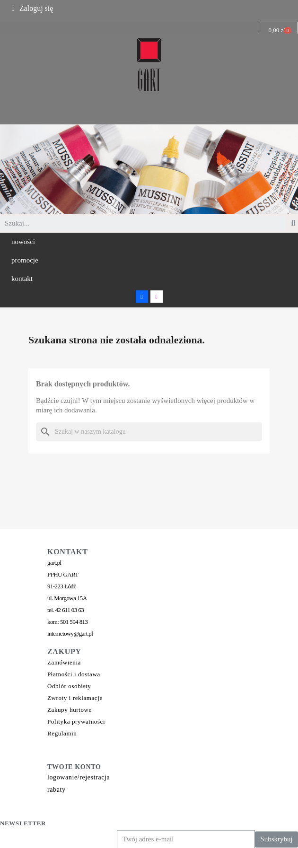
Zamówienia (64, 662)
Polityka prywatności (76, 721)
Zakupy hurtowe (69, 709)
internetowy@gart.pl (70, 633)
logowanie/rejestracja (78, 777)
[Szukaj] (149, 431)
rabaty (56, 789)
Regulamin (62, 733)
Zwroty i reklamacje (75, 697)
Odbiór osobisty (69, 686)
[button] (23, 242)
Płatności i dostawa (73, 674)
